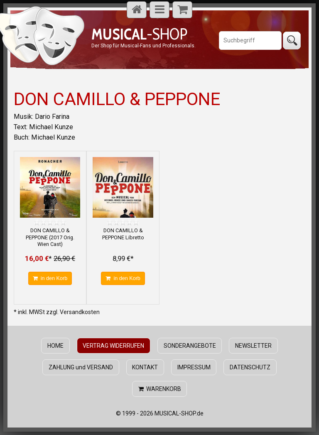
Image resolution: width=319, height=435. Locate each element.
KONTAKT (145, 367)
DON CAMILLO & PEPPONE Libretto (123, 233)
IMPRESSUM (194, 367)
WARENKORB (159, 389)
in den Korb (50, 278)
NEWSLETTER (253, 345)
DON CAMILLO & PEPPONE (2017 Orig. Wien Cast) (50, 237)
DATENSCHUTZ (250, 367)
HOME (55, 345)
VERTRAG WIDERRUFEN (113, 345)
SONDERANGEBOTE (190, 345)
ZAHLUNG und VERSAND (81, 367)
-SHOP (139, 34)
